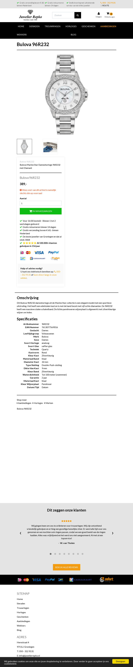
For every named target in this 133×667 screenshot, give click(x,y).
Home (21, 26)
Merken (48, 403)
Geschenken (88, 26)
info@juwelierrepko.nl (29, 655)
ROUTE (105, 5)
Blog (73, 34)
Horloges (71, 26)
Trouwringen (52, 26)
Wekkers (22, 34)
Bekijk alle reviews (66, 567)
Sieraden (34, 26)
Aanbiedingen (108, 26)
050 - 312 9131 (107, 3)
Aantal (23, 198)
